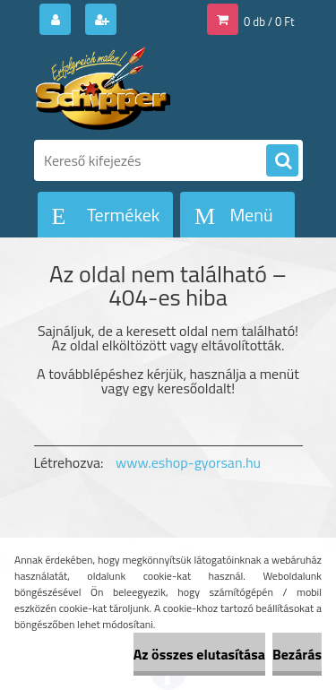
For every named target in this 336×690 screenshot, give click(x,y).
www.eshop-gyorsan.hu (188, 462)
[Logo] (157, 88)
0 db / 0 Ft (269, 21)
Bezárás (297, 654)
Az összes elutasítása (199, 654)
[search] (282, 161)
